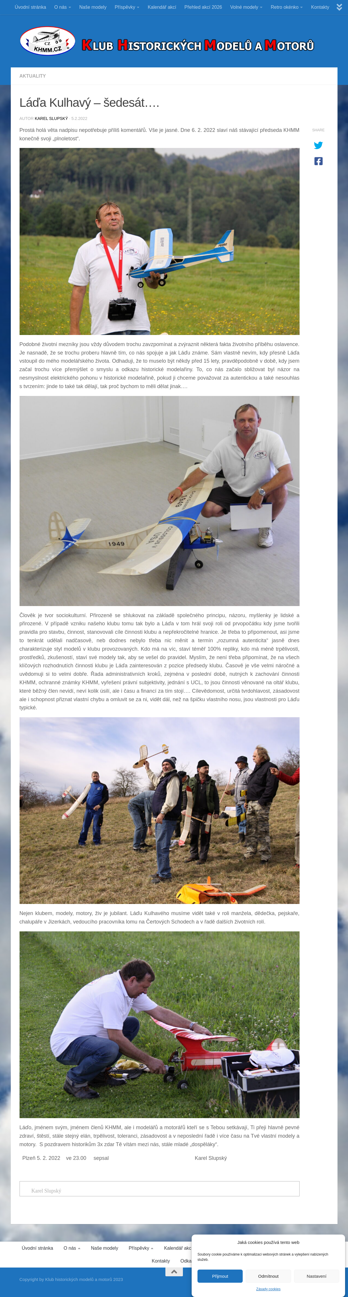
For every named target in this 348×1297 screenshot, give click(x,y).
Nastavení (317, 1281)
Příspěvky (125, 7)
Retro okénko (284, 7)
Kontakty (320, 7)
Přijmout (220, 1281)
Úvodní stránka (30, 7)
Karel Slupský (51, 118)
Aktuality (33, 76)
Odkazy (188, 1260)
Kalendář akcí (162, 7)
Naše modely (92, 7)
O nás (60, 7)
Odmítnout (268, 1281)
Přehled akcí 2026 (203, 7)
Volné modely (244, 7)
